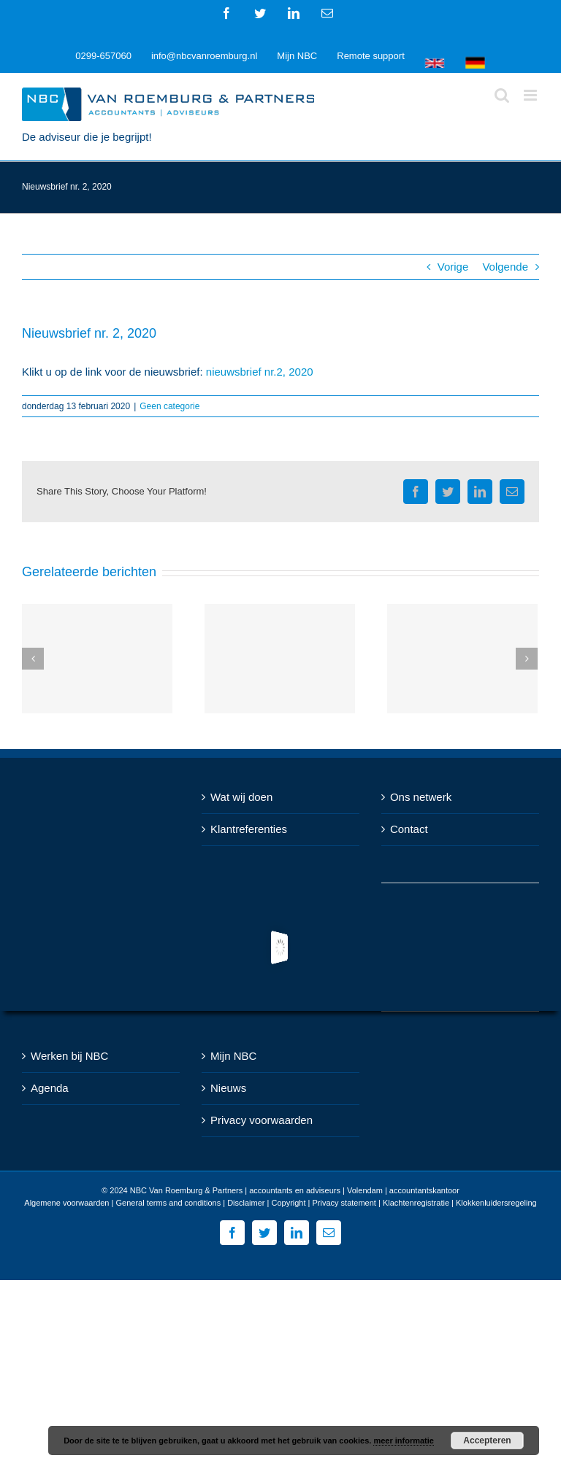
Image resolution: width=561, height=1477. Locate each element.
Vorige (453, 266)
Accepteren (487, 1440)
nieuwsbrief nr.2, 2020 (259, 371)
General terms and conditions (168, 1202)
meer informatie (403, 1440)
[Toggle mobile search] (502, 95)
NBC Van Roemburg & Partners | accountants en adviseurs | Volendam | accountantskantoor (294, 1190)
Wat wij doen (241, 797)
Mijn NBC (233, 1056)
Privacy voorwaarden (261, 1120)
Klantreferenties (248, 829)
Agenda (50, 1088)
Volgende (505, 266)
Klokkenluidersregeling (496, 1202)
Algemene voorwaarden (66, 1202)
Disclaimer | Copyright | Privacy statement (301, 1202)
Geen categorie (169, 406)
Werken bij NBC (69, 1056)
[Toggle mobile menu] (531, 95)
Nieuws (228, 1088)
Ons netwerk (420, 797)
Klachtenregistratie (416, 1202)
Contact (409, 829)
